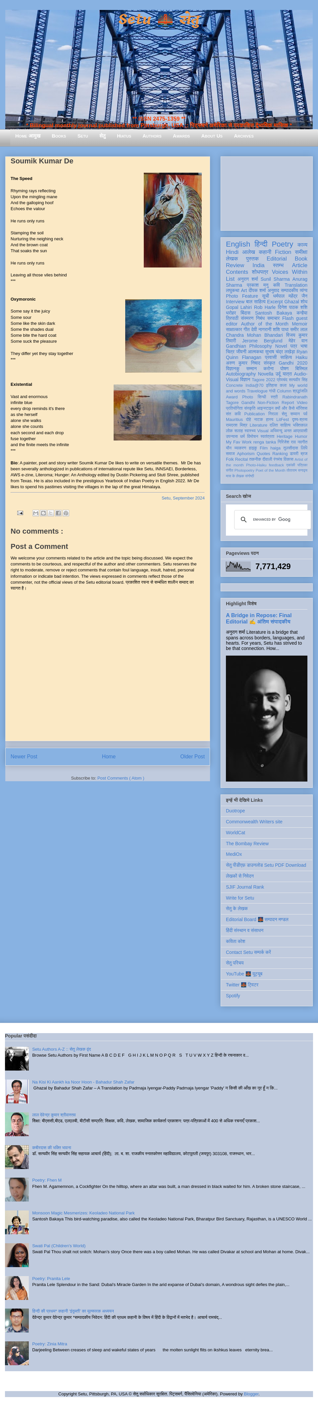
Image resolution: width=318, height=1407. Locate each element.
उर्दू (278, 374)
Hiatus (124, 136)
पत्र (293, 346)
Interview (235, 301)
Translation (296, 285)
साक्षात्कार (234, 329)
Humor (301, 436)
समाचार (273, 318)
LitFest (282, 419)
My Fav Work (238, 442)
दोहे (248, 419)
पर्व (305, 414)
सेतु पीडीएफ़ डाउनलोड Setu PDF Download (266, 865)
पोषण (284, 368)
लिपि (304, 448)
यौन (229, 448)
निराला (273, 414)
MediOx (234, 854)
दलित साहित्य (280, 425)
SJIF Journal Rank (245, 887)
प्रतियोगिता (234, 408)
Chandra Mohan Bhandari (254, 335)
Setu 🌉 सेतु (158, 19)
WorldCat (235, 832)
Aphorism (245, 453)
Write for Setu (240, 898)
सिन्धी (262, 397)
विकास (288, 459)
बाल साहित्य (256, 301)
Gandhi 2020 (293, 363)
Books (59, 136)
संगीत (229, 470)
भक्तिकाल (300, 425)
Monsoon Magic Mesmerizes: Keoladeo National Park (83, 1212)
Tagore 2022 (263, 380)
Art (244, 290)
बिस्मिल (301, 368)
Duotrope (235, 810)
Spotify (233, 995)
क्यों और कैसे (284, 408)
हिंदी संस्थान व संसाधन (244, 930)
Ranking (280, 453)
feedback (276, 465)
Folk (230, 459)
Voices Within (289, 272)
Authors (151, 136)
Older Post (192, 756)
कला (283, 385)
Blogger (251, 1393)
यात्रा (287, 374)
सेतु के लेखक (237, 908)
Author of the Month (265, 323)
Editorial (277, 259)
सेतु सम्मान (291, 414)
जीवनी (241, 351)
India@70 (254, 385)
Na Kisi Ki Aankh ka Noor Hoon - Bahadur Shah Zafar (83, 1082)
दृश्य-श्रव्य (299, 419)
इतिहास (271, 385)
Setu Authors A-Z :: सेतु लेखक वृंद (61, 1049)
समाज (230, 453)
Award (232, 397)
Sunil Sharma (275, 279)
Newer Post (24, 756)
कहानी (265, 252)
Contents (237, 272)
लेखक (232, 259)
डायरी (294, 453)
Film (264, 448)
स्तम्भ (278, 265)
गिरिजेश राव (287, 442)
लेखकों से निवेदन (240, 876)
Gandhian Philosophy (249, 346)
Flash (287, 318)
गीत (246, 329)
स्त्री (274, 397)
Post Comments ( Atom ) (120, 778)
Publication (254, 414)
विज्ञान (245, 379)
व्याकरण (240, 448)
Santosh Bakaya (273, 313)
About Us (212, 136)
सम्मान (251, 368)
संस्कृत (269, 363)
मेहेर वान (298, 340)
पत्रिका (302, 465)
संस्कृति (249, 408)
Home (109, 756)
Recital (241, 459)
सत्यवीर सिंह (298, 380)
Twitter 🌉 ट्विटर (242, 984)
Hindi (232, 252)
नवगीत (302, 442)
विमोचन (252, 436)
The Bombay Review (247, 843)
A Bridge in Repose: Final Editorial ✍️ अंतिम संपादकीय (259, 618)
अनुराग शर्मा (248, 279)
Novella (266, 374)
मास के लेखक (235, 476)
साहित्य (286, 357)
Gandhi (248, 402)
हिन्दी (260, 244)
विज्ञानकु (232, 368)
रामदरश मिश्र (236, 425)
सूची (265, 296)
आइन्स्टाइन (265, 408)
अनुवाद (273, 290)
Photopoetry (244, 470)
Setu (83, 136)
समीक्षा (301, 252)
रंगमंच (278, 459)
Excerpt (275, 301)
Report (288, 402)
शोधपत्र (260, 272)
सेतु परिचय (235, 963)
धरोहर (231, 313)
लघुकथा (232, 290)
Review (235, 265)
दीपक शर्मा (257, 290)
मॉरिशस (301, 408)
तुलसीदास (291, 448)
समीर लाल (298, 329)
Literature (258, 425)
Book (301, 259)
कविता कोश (235, 941)
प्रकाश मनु (257, 285)
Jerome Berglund (262, 340)
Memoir (299, 323)
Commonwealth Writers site (254, 821)
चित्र (230, 351)
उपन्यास (232, 436)
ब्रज (304, 453)
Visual (262, 431)
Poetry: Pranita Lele (51, 1278)
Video (302, 402)
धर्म (242, 436)
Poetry (282, 244)
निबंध (260, 318)
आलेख (248, 252)
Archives (244, 136)
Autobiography (241, 374)
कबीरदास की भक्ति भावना (51, 1147)
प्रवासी (271, 357)
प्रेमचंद (282, 380)
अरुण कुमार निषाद (243, 363)
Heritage (285, 436)
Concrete (234, 385)
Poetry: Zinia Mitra (49, 1343)
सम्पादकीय (289, 290)
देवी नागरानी (261, 329)
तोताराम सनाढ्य (297, 470)
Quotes (263, 453)
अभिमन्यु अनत (281, 431)
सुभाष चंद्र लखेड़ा (280, 351)
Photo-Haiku (256, 465)
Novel (281, 346)
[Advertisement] (266, 192)
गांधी (272, 391)
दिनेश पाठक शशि (292, 307)
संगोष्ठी (249, 476)
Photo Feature (242, 296)
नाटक (258, 419)
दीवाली (267, 459)
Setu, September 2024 (183, 498)
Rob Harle (265, 307)
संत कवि (233, 414)
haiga (275, 448)
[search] (271, 520)
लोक (229, 431)
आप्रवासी (300, 431)
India (258, 265)
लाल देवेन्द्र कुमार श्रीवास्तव (54, 1114)
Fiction (283, 252)
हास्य (269, 419)
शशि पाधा (281, 329)
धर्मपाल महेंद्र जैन (290, 296)
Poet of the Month (271, 470)
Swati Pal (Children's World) (58, 1245)
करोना (268, 368)
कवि (276, 285)
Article (299, 265)
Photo (247, 397)
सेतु (102, 136)
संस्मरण (247, 318)
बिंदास (245, 313)
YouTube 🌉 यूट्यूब (244, 973)
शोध (304, 301)
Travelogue (257, 391)
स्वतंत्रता (267, 436)
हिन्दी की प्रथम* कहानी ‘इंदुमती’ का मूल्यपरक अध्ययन (73, 1311)
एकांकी (290, 465)
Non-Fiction (268, 402)
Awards (181, 136)
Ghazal (291, 301)
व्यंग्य (303, 290)
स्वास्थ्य (250, 431)
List (230, 279)
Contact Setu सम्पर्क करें (248, 952)
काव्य (302, 245)
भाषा (303, 346)
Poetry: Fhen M (47, 1180)
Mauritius (234, 419)
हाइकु (253, 448)
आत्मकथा (255, 351)
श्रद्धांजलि (300, 391)
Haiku (301, 357)
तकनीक (255, 459)
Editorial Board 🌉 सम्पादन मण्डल (257, 919)
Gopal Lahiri (239, 307)
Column (284, 391)
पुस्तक (252, 259)
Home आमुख (27, 136)
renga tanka (264, 442)
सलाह (238, 431)
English (238, 244)
